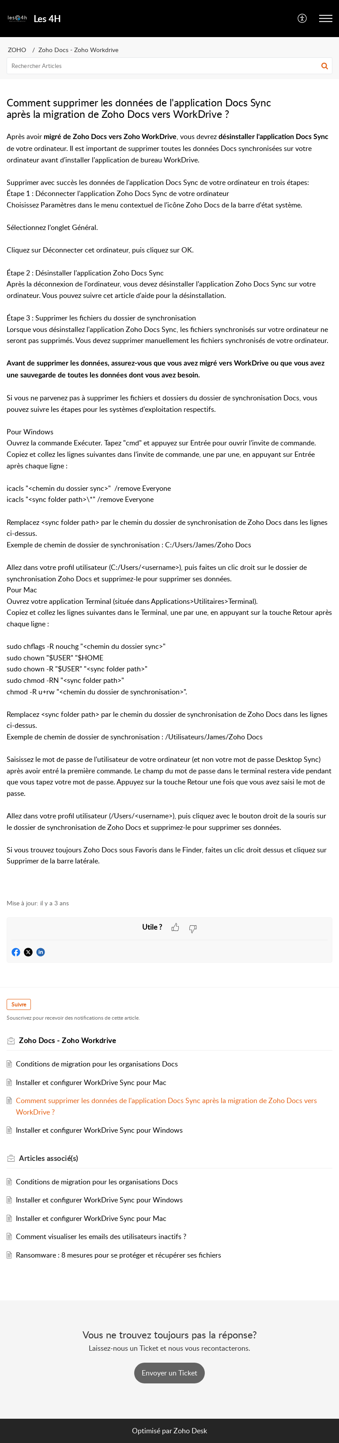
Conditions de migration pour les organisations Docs (97, 1064)
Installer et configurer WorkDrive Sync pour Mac (91, 1082)
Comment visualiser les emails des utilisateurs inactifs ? (101, 1236)
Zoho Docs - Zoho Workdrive (78, 49)
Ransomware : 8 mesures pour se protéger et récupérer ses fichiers (118, 1255)
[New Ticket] (169, 1373)
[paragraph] (169, 510)
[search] (169, 65)
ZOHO (17, 49)
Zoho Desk (190, 1430)
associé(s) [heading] (48, 1158)
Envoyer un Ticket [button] (169, 1373)
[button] (303, 18)
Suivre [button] (18, 1004)
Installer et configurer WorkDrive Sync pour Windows (99, 1130)
